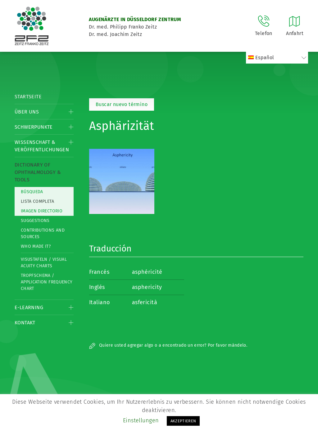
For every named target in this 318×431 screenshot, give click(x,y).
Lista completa (37, 201)
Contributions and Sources (43, 233)
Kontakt (25, 323)
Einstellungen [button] (141, 420)
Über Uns (27, 112)
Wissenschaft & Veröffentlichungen (42, 146)
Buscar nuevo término (122, 104)
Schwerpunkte (34, 127)
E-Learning (29, 307)
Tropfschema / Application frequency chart (46, 282)
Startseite (28, 97)
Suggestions (35, 220)
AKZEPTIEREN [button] (183, 421)
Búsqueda (32, 191)
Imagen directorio (41, 211)
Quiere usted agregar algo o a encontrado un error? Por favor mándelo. (168, 345)
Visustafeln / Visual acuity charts (44, 263)
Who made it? (36, 246)
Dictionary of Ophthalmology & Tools (38, 172)
